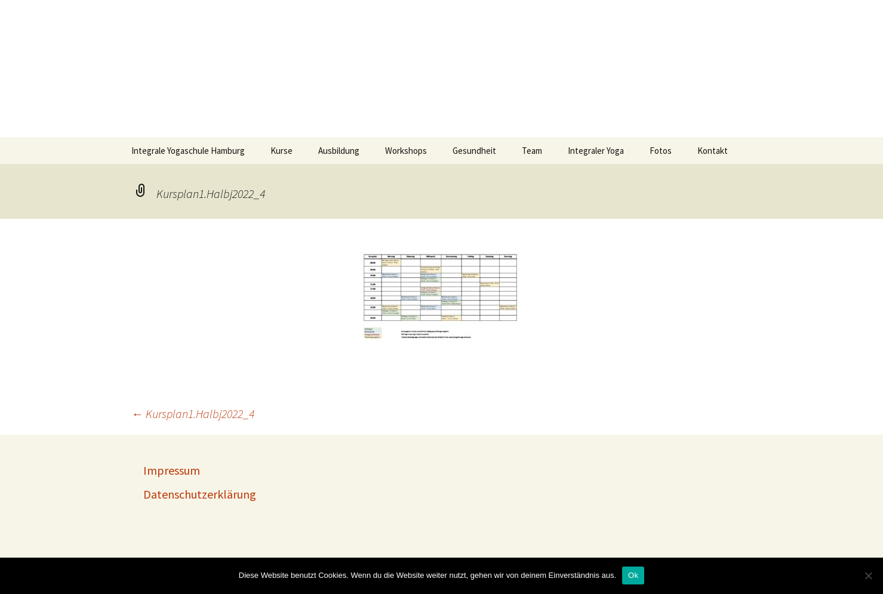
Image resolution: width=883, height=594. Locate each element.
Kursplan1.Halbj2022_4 (192, 413)
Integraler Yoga (596, 150)
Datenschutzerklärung (199, 494)
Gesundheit (474, 150)
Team (532, 150)
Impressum (171, 470)
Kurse (281, 150)
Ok (633, 575)
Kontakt (712, 150)
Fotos (661, 150)
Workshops (406, 150)
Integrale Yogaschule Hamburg (188, 150)
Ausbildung (338, 150)
